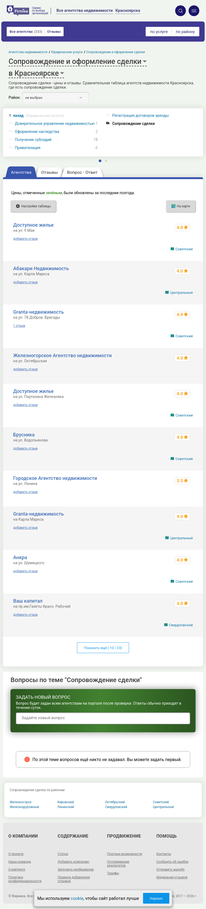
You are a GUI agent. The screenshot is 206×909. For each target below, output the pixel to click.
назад (38, 116)
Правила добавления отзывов (74, 879)
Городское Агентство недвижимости (55, 478)
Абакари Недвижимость (41, 268)
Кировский (65, 802)
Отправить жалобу (170, 869)
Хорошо (156, 898)
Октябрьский (115, 802)
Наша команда (19, 862)
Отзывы (54, 32)
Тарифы (113, 873)
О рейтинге (16, 869)
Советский (184, 249)
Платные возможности (124, 854)
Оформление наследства (37, 132)
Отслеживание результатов (118, 863)
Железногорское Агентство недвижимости (62, 355)
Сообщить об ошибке (172, 862)
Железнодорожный (24, 807)
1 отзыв (19, 326)
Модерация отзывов (171, 877)
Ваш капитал (27, 601)
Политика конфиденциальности (24, 879)
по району (185, 31)
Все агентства (26, 32)
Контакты (163, 854)
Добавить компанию (73, 862)
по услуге (159, 31)
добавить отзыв (25, 239)
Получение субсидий (33, 140)
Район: (14, 97)
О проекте (15, 854)
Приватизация (28, 148)
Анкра (20, 557)
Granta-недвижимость (38, 312)
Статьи (63, 854)
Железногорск (21, 802)
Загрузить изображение (76, 869)
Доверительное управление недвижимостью (55, 124)
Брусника (24, 434)
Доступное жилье (33, 225)
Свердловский (181, 625)
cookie (77, 898)
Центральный (181, 293)
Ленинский (65, 807)
